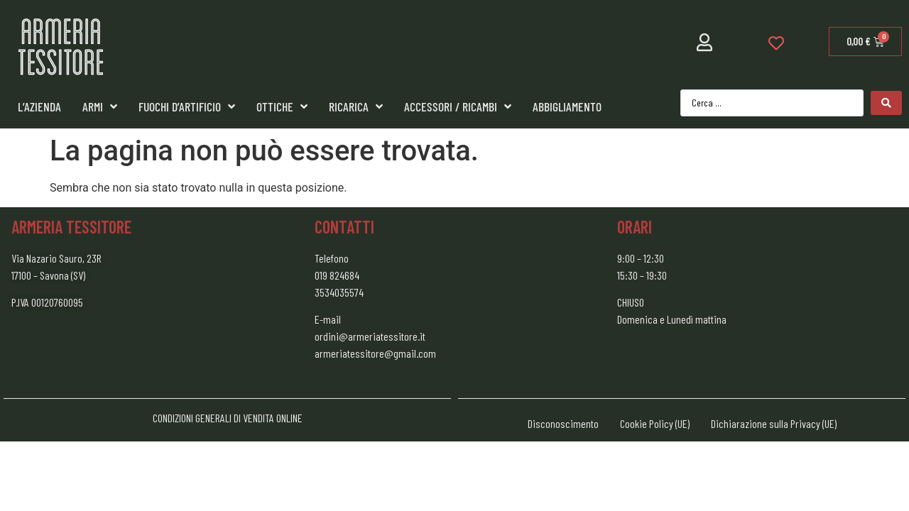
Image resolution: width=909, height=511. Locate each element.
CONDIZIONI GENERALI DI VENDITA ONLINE (228, 417)
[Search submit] (886, 103)
